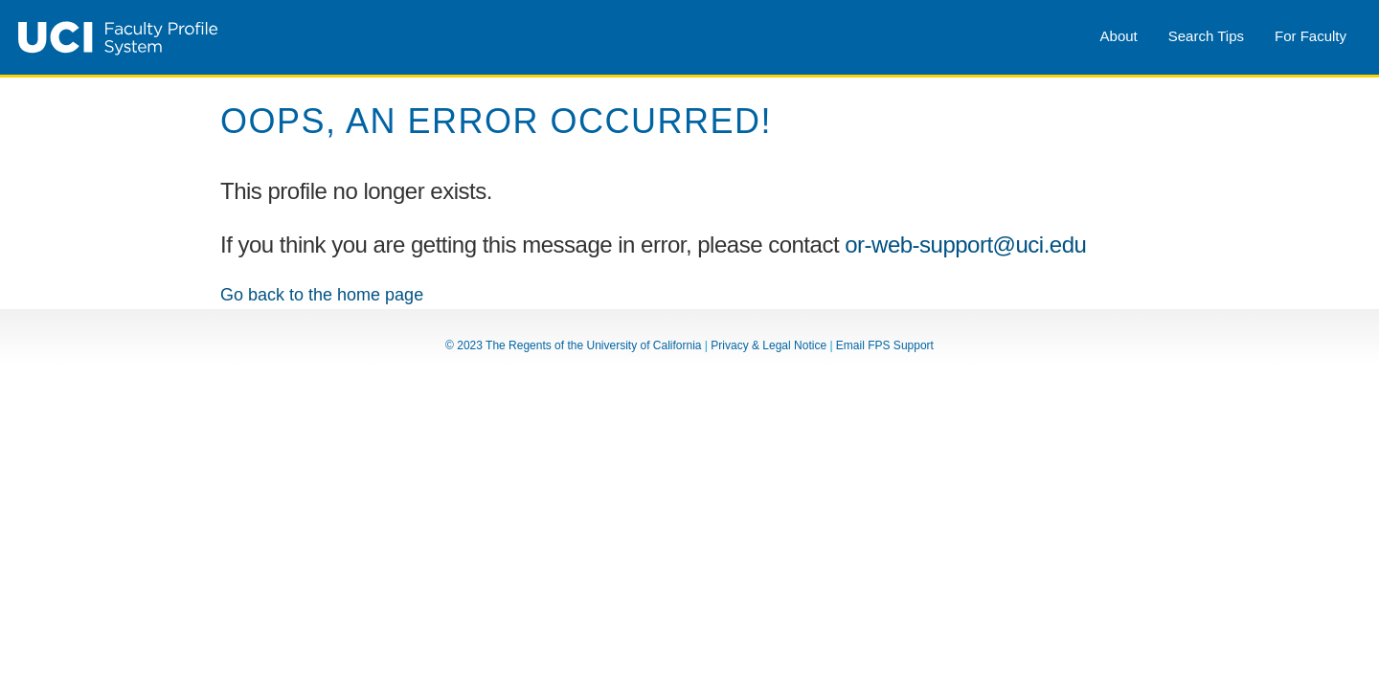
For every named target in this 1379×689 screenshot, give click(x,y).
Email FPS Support (885, 345)
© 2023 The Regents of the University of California (573, 345)
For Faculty (1310, 36)
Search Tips (1206, 36)
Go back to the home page (321, 294)
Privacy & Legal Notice (768, 345)
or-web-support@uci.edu (965, 244)
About (1119, 36)
